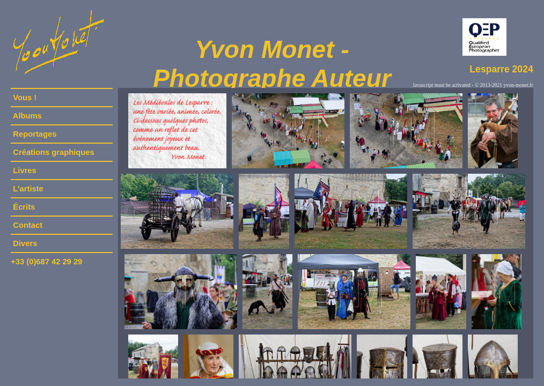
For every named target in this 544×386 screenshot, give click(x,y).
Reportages (34, 134)
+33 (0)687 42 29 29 (46, 261)
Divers (25, 243)
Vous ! (25, 97)
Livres (25, 170)
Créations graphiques (53, 152)
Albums (27, 116)
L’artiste (28, 188)
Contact (28, 225)
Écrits (24, 207)
